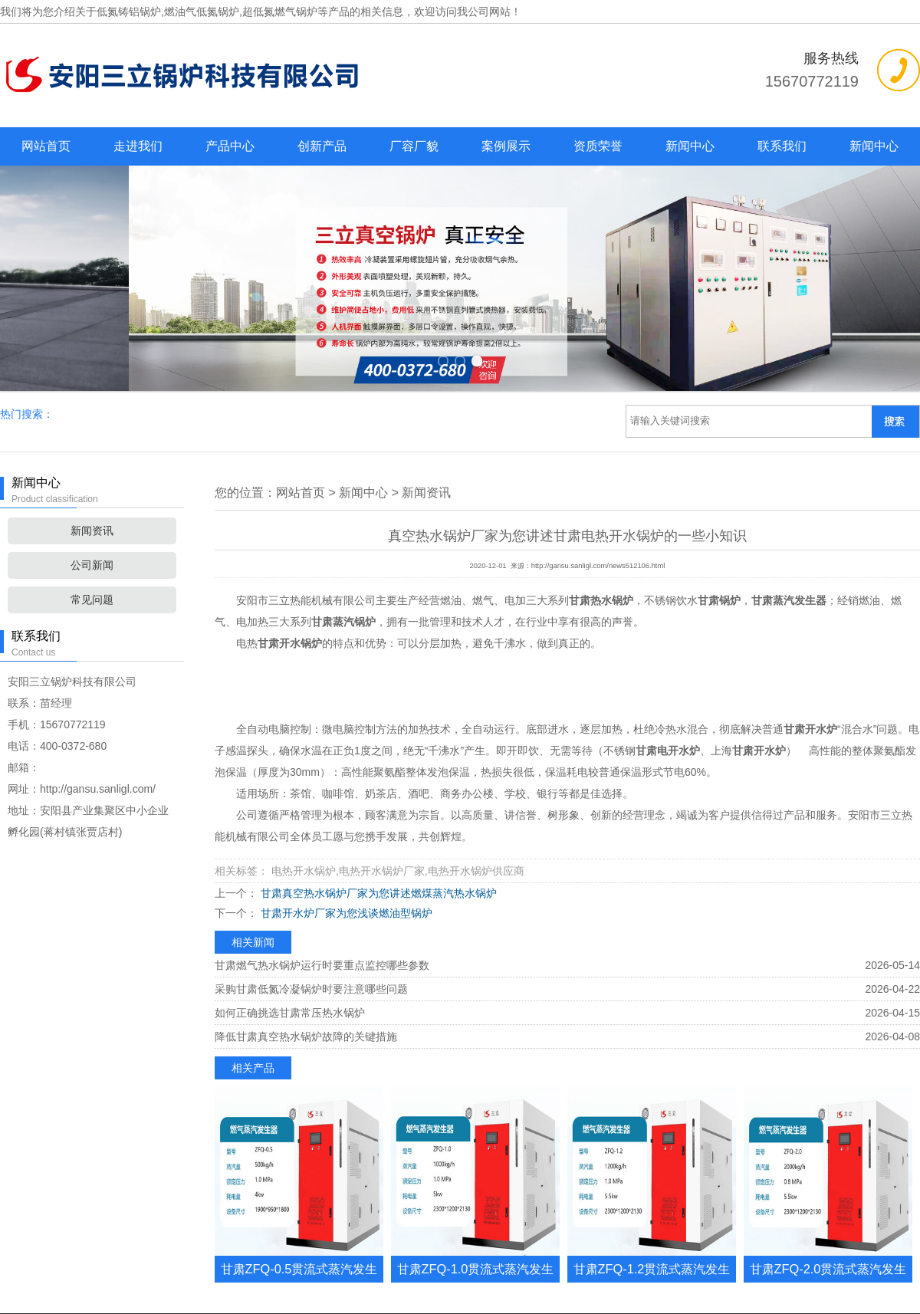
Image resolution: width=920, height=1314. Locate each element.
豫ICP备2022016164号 (531, 1294)
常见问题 (92, 480)
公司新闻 (92, 445)
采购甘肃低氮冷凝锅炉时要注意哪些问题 (311, 869)
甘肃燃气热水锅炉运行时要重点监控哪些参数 (322, 845)
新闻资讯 (92, 411)
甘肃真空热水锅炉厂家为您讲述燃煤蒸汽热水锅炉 (377, 773)
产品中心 (230, 146)
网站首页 (46, 146)
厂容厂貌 (414, 146)
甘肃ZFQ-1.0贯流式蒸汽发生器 (475, 1162)
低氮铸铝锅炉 (129, 11)
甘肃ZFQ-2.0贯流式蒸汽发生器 (828, 1162)
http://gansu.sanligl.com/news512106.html (598, 446)
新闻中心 (690, 146)
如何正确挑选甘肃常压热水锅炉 (290, 893)
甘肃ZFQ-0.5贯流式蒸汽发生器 (299, 1162)
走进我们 (138, 146)
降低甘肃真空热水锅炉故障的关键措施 (306, 917)
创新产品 (322, 146)
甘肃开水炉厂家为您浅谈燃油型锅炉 (345, 793)
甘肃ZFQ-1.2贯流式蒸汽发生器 (652, 1162)
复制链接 (551, 1251)
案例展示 (506, 146)
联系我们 (782, 146)
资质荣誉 (598, 146)
